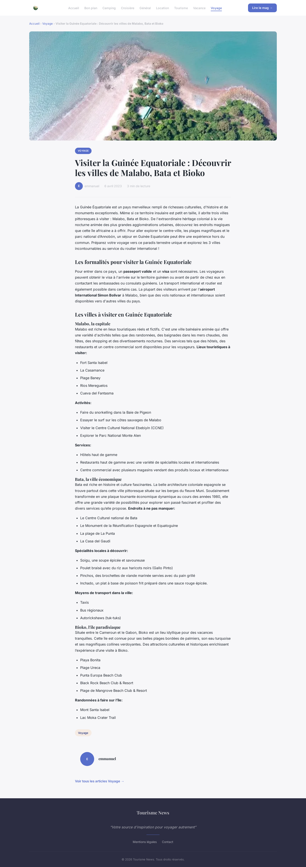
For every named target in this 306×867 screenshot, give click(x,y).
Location (162, 8)
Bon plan (90, 8)
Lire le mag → (262, 8)
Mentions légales (145, 842)
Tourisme (181, 8)
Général (145, 8)
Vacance (199, 8)
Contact (167, 842)
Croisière (127, 8)
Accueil (73, 8)
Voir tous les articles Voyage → (99, 781)
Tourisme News (153, 812)
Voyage (216, 8)
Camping (109, 8)
